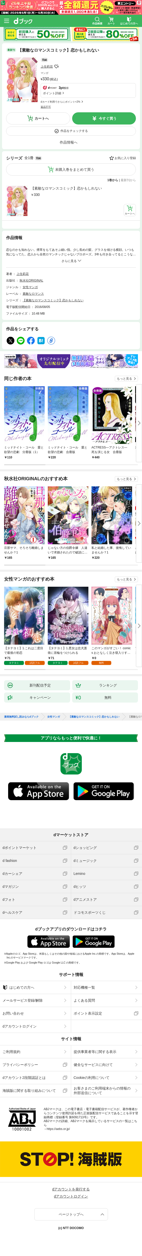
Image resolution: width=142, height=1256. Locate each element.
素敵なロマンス (33, 294)
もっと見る (124, 378)
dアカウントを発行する (71, 1189)
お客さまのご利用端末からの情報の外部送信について (102, 1090)
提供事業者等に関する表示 (95, 1052)
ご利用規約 (11, 1052)
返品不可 (46, 106)
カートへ (42, 118)
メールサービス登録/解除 (23, 1000)
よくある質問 (84, 1000)
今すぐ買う (108, 118)
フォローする (56, 66)
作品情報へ (68, 142)
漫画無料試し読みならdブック (21, 717)
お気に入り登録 (125, 158)
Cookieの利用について (92, 1078)
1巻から (112, 180)
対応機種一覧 (84, 987)
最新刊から (128, 180)
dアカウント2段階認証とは (24, 1078)
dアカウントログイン (20, 1026)
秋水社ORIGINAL (31, 280)
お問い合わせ (13, 1013)
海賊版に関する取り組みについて (29, 1091)
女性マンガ (30, 287)
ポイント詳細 (52, 93)
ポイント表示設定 (88, 1013)
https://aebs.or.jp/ (58, 1129)
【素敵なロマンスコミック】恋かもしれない (66, 188)
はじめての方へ (18, 987)
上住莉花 (47, 66)
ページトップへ (71, 1214)
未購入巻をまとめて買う (74, 169)
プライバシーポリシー (20, 1065)
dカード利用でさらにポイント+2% (60, 101)
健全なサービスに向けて (93, 1065)
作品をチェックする (74, 131)
